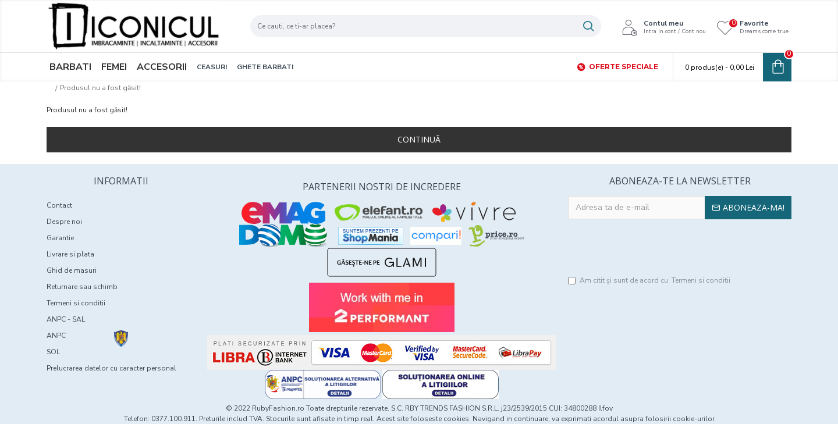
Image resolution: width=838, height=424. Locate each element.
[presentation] (679, 247)
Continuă (419, 139)
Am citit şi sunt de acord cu (650, 280)
